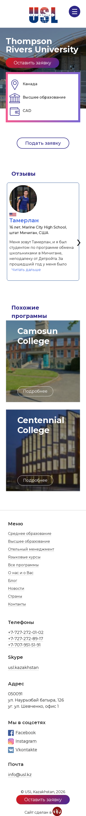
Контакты (17, 604)
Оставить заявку (32, 63)
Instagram (22, 741)
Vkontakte (22, 750)
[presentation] (79, 241)
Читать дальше (27, 269)
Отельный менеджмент (31, 549)
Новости (16, 588)
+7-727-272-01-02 (26, 632)
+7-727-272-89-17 (25, 638)
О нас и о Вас (20, 573)
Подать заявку (43, 143)
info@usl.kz (20, 774)
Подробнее (35, 391)
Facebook (22, 733)
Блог (12, 580)
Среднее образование (29, 533)
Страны (15, 596)
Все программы (23, 565)
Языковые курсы (24, 557)
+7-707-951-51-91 (24, 644)
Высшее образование (29, 541)
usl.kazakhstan (23, 667)
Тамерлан (24, 220)
